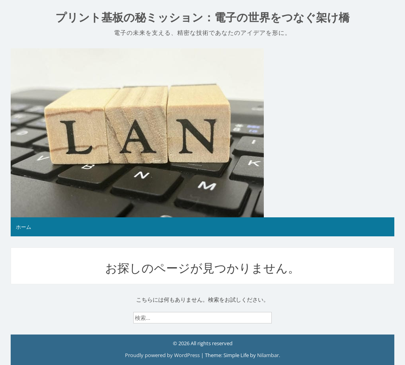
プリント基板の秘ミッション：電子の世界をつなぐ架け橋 (202, 17)
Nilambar (268, 355)
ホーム (23, 226)
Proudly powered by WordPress (163, 355)
